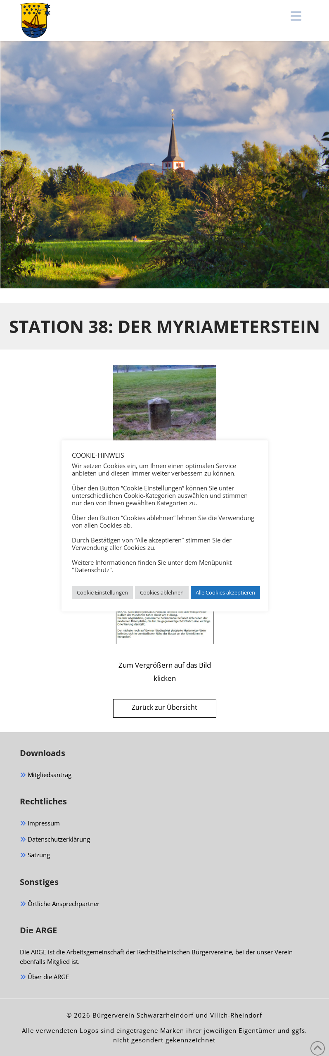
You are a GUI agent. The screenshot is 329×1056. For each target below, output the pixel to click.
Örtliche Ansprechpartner (59, 904)
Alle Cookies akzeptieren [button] (225, 592)
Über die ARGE (44, 977)
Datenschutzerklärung (55, 839)
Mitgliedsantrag (45, 775)
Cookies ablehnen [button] (162, 592)
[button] (296, 16)
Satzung (35, 855)
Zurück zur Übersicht (164, 707)
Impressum (40, 823)
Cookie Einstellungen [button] (102, 592)
